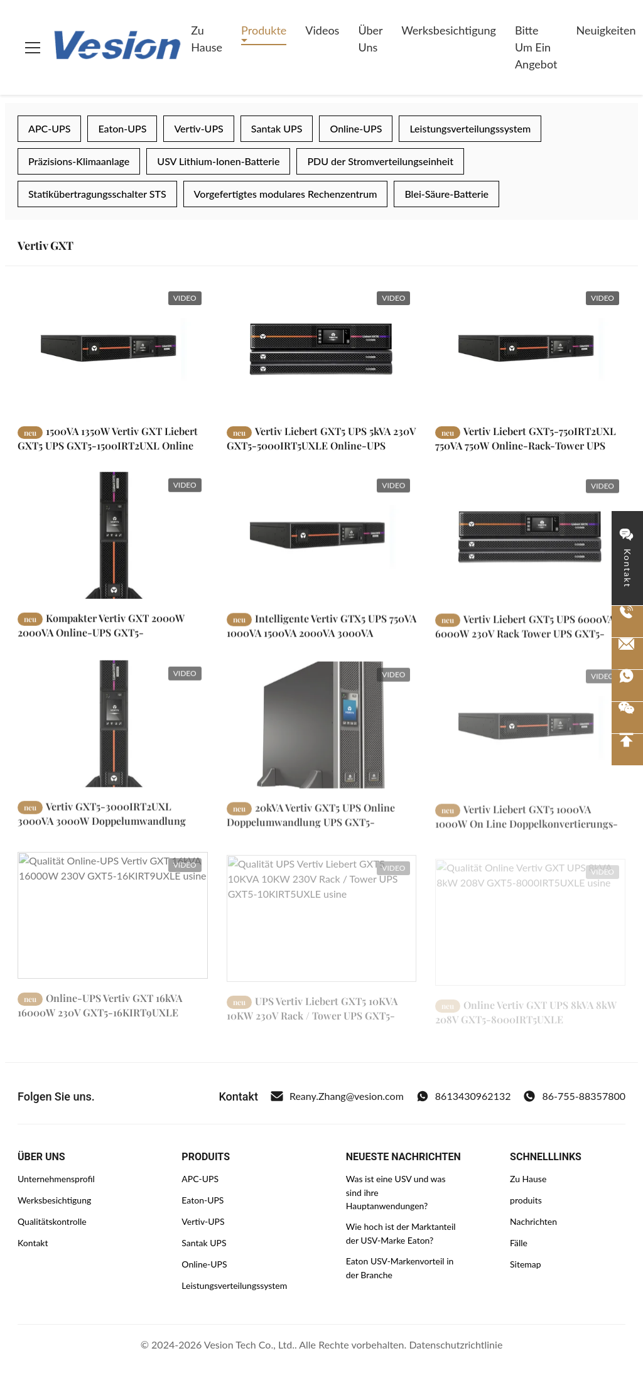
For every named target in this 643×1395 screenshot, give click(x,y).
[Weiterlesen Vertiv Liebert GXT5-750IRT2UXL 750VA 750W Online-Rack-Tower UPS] (530, 348)
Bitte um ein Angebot (536, 47)
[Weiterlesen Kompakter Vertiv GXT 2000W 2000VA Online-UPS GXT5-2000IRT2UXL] (113, 545)
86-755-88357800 (574, 1096)
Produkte (263, 30)
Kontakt (33, 1242)
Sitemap (525, 1264)
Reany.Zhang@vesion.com (337, 1096)
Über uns (370, 38)
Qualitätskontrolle (52, 1221)
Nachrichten (533, 1221)
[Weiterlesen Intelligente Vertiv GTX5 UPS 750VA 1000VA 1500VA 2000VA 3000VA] (322, 549)
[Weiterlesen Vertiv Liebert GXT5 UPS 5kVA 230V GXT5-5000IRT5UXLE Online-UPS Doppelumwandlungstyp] (322, 348)
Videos (322, 30)
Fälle (518, 1242)
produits (526, 1200)
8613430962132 (463, 1096)
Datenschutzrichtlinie (455, 1344)
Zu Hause (206, 38)
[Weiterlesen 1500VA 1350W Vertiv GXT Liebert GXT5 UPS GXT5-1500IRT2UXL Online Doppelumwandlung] (113, 348)
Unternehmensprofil (56, 1178)
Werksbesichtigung (448, 30)
